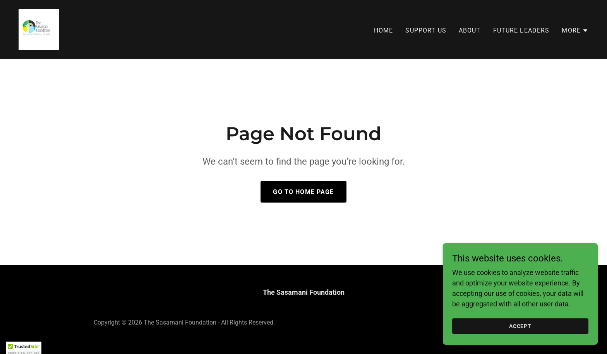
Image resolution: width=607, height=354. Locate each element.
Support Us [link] (425, 30)
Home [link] (383, 30)
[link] (39, 29)
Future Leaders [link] (521, 30)
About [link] (470, 30)
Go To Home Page (303, 192)
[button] (575, 30)
